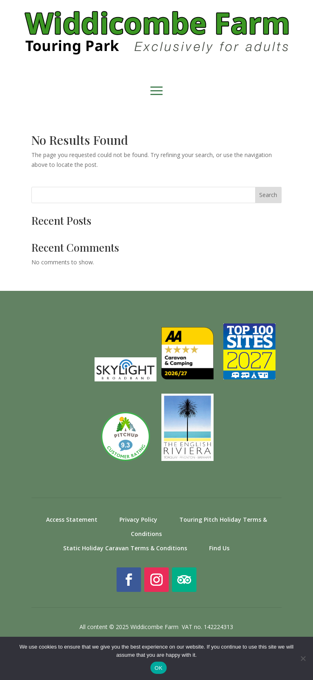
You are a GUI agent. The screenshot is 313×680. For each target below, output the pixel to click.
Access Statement (71, 519)
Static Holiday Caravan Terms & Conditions (125, 548)
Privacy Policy (138, 519)
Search (268, 195)
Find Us (219, 548)
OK (158, 668)
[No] (303, 658)
